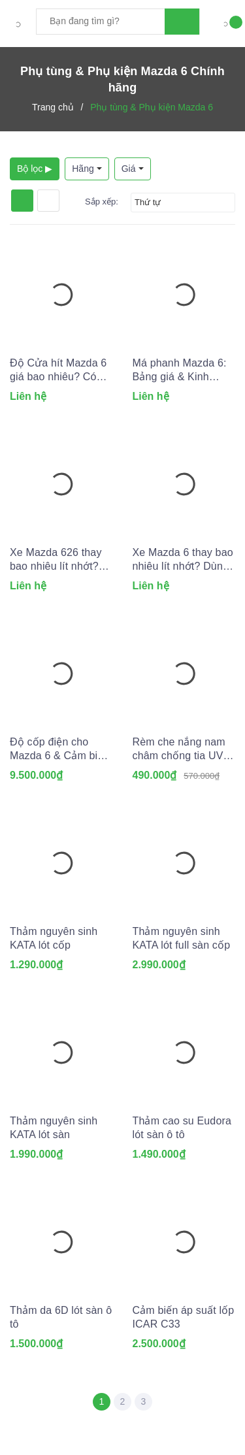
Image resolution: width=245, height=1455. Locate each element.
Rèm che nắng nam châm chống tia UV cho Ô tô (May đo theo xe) (179, 749)
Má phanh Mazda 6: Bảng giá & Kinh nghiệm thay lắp (180, 370)
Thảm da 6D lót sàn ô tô (61, 1317)
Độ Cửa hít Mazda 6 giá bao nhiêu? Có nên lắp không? (58, 370)
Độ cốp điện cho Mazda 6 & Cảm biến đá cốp (60, 749)
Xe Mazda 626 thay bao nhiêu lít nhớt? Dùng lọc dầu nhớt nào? (56, 560)
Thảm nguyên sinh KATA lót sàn (53, 1127)
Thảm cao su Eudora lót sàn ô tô (182, 1127)
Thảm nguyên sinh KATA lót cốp (53, 938)
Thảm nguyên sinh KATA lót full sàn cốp (182, 938)
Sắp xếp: (101, 201)
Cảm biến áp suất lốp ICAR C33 (184, 1317)
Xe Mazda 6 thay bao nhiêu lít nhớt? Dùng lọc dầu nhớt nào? (183, 560)
